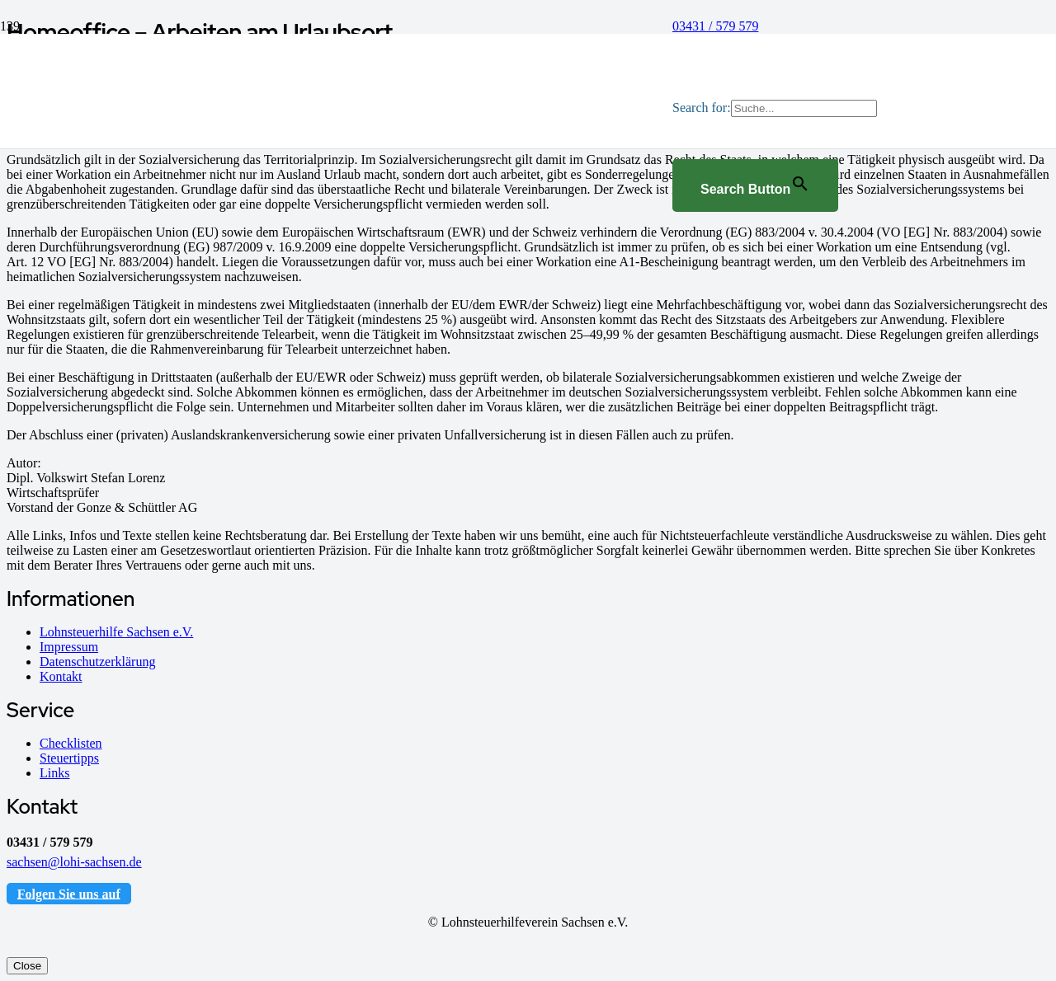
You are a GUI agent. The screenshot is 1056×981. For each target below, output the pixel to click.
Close (27, 966)
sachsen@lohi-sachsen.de (74, 862)
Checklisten (71, 743)
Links (54, 773)
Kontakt (61, 676)
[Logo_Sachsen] (365, 547)
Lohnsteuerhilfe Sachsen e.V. (116, 632)
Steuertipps (69, 758)
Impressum (69, 647)
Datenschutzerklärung (97, 662)
